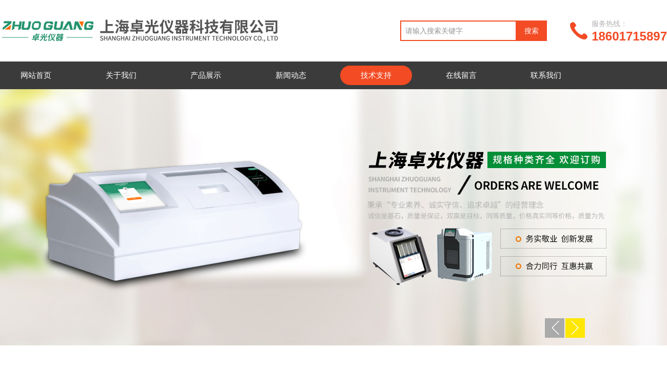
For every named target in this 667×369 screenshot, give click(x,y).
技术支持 (376, 75)
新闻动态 (291, 75)
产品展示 (205, 75)
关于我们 (121, 75)
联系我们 (546, 75)
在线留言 (461, 75)
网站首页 (36, 75)
